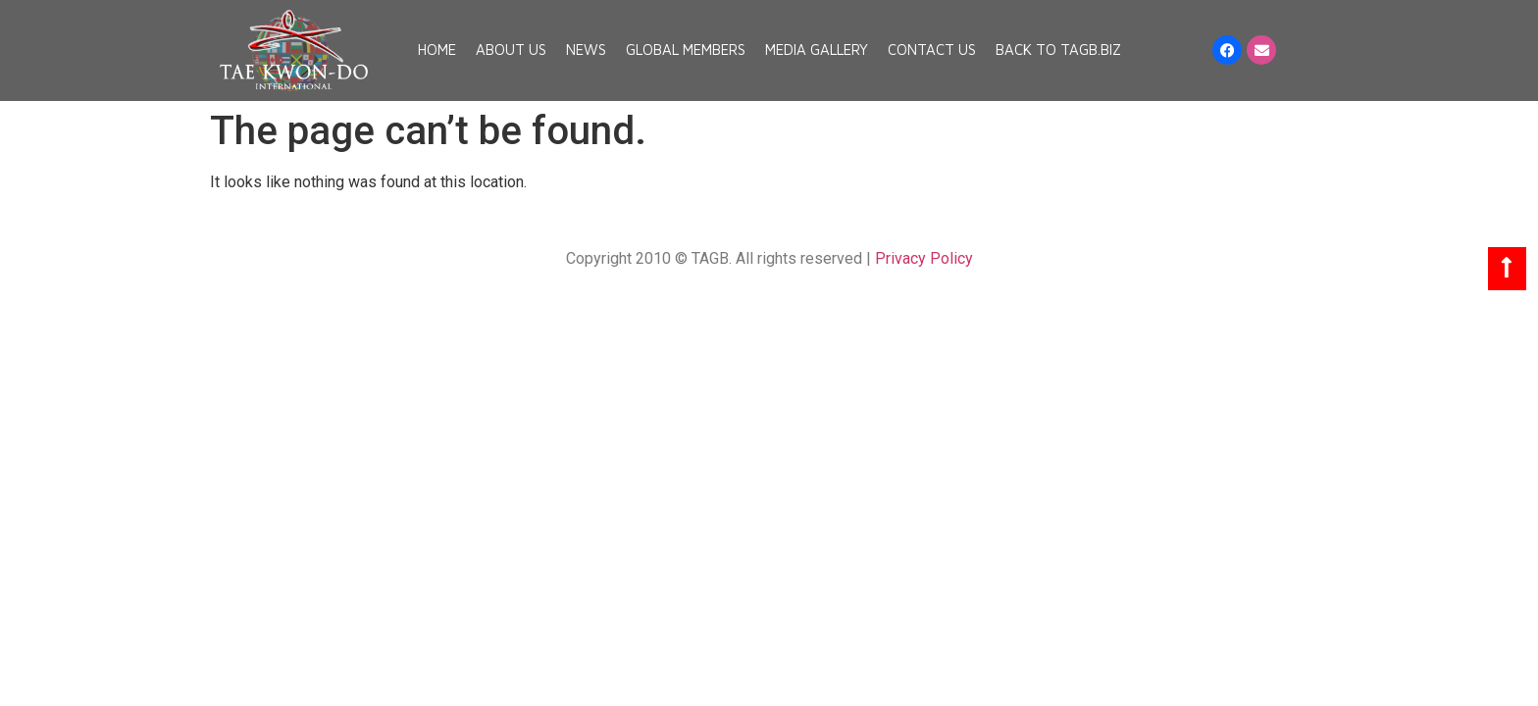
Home (437, 49)
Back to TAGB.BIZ (1058, 49)
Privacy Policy (924, 258)
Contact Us (932, 49)
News (586, 49)
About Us (511, 49)
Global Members (685, 49)
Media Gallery (816, 49)
